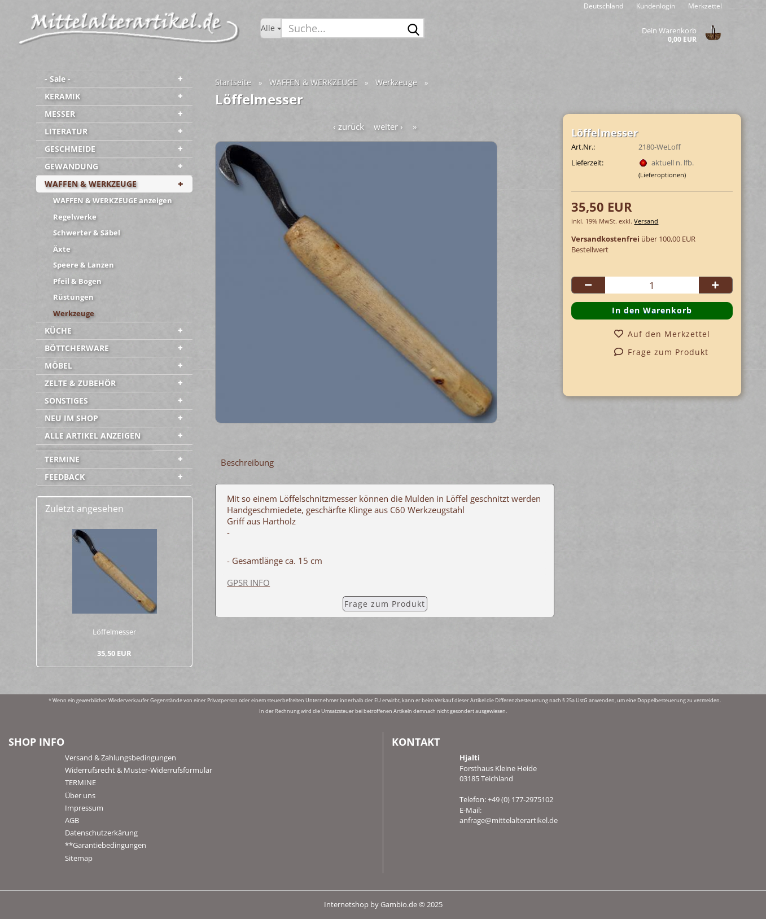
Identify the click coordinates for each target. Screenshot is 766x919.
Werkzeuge (73, 313)
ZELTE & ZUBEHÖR (80, 383)
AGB (72, 820)
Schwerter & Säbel (86, 232)
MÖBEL (58, 365)
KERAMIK (62, 96)
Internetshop (346, 904)
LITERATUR (66, 131)
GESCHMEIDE (70, 148)
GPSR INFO (248, 582)
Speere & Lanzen (83, 265)
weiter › (388, 126)
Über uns (80, 795)
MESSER (60, 113)
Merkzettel (704, 6)
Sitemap (79, 858)
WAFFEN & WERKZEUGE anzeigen (112, 200)
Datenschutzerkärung (101, 833)
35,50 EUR (114, 653)
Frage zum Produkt (384, 603)
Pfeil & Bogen (77, 281)
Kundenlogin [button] (654, 6)
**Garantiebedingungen (105, 845)
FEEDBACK (65, 476)
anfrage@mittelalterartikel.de (508, 820)
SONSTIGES (66, 400)
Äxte (62, 249)
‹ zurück (348, 126)
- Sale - (58, 78)
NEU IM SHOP (71, 418)
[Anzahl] (652, 285)
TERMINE (62, 459)
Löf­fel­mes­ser (114, 632)
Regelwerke (75, 217)
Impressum (84, 808)
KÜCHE (58, 330)
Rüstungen (73, 297)
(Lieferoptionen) (662, 174)
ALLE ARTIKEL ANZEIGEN (93, 435)
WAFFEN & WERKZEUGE (91, 183)
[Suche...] (270, 28)
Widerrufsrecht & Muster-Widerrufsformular (138, 770)
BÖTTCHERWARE (77, 348)
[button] (603, 5)
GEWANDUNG (71, 166)
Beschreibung (247, 462)
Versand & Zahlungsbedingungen (120, 757)
